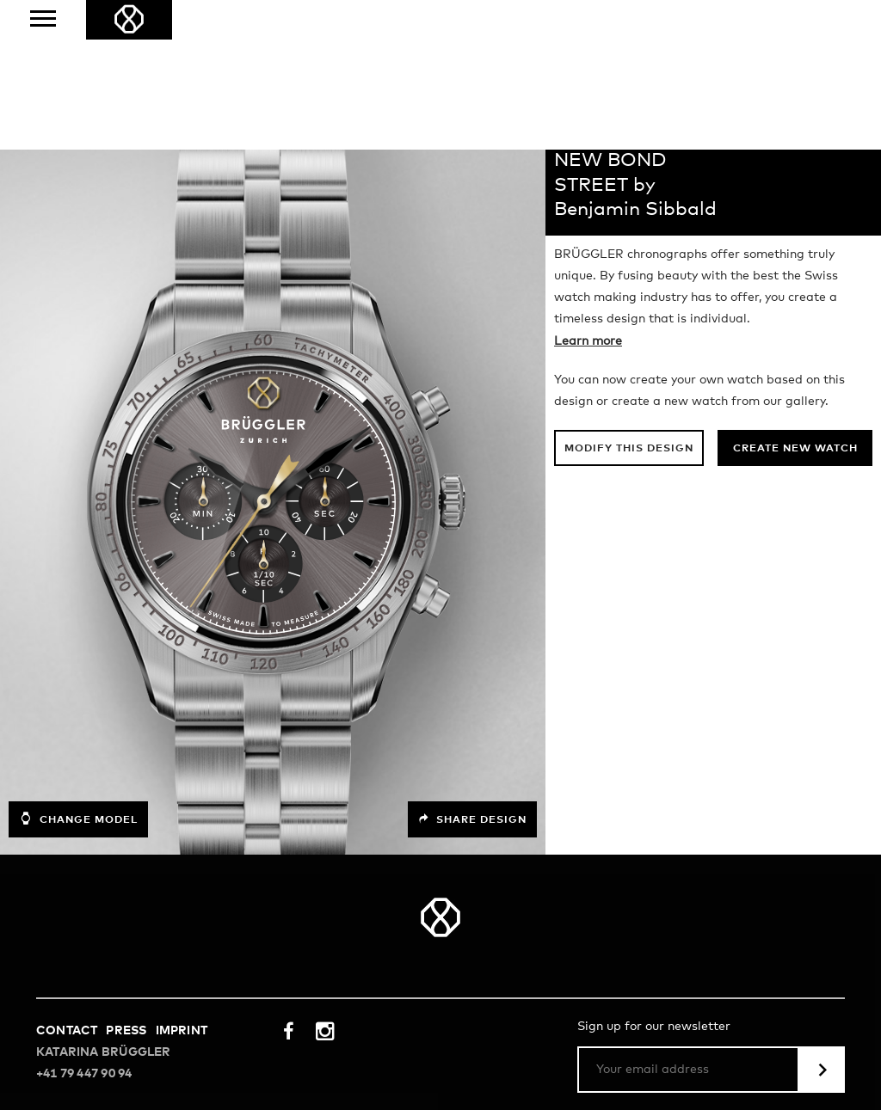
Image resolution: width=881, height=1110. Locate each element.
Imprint (181, 881)
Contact (66, 881)
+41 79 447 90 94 (84, 924)
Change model (78, 669)
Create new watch (795, 299)
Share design (472, 670)
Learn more (588, 192)
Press (126, 881)
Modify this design (628, 299)
